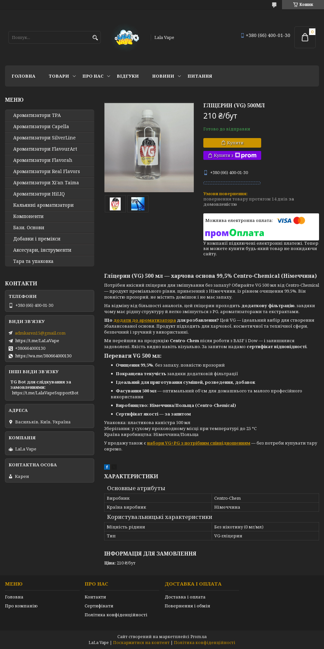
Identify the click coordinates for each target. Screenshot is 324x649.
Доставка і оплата (185, 597)
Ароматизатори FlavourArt (45, 149)
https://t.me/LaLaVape (37, 340)
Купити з (235, 155)
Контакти (95, 597)
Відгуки (128, 76)
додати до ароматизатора (144, 320)
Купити (235, 143)
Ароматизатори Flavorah (42, 160)
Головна (23, 76)
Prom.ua (198, 636)
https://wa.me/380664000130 (43, 356)
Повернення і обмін (187, 606)
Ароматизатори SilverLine (44, 138)
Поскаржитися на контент (141, 642)
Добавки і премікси (37, 239)
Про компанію (21, 606)
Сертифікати (99, 606)
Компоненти (28, 216)
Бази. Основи (28, 228)
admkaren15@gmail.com (40, 333)
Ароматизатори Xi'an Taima (46, 183)
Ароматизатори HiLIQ (39, 194)
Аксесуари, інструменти (42, 250)
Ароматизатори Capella (41, 126)
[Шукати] (95, 38)
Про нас (92, 76)
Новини (163, 76)
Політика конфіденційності (116, 615)
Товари (59, 76)
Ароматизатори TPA (37, 115)
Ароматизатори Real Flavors (46, 171)
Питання (199, 76)
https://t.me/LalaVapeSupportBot (45, 392)
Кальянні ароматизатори (43, 205)
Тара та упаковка (33, 261)
